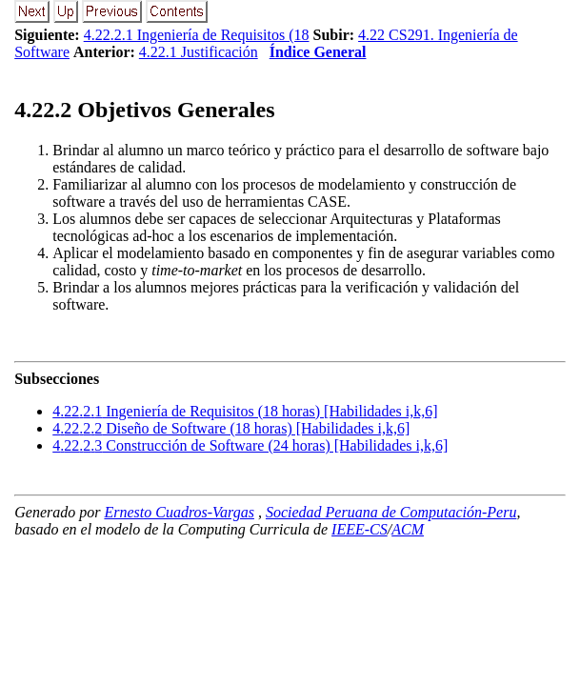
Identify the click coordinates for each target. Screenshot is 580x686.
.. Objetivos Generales (144, 109)
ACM (407, 529)
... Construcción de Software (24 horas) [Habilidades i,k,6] (250, 445)
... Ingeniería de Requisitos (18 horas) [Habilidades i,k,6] (244, 411)
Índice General (318, 52)
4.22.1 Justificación (198, 52)
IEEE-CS (359, 529)
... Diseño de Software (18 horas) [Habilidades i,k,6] (231, 428)
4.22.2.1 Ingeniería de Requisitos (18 (197, 35)
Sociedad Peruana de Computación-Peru (391, 512)
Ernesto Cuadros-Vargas (179, 512)
